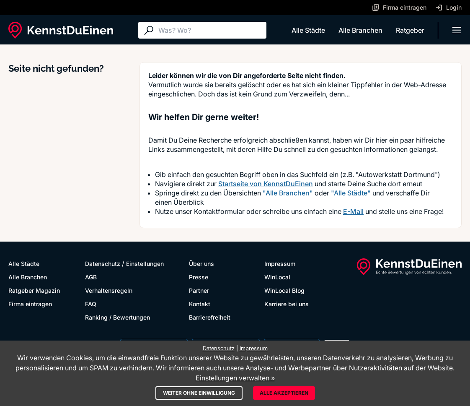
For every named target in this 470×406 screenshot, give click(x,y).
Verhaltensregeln (108, 290)
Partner (199, 290)
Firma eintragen (30, 303)
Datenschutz (102, 263)
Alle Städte (308, 30)
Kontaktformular (219, 211)
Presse (198, 277)
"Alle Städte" (351, 193)
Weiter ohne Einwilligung (199, 393)
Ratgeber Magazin (34, 290)
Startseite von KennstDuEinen (265, 184)
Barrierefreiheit (209, 317)
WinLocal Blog (284, 290)
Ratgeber (410, 30)
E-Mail (353, 211)
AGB (91, 277)
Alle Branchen (360, 30)
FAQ (90, 303)
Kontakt (199, 303)
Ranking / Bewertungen (117, 317)
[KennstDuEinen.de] (60, 30)
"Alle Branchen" (288, 193)
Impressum (279, 263)
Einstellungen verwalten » (235, 378)
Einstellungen (145, 263)
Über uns (201, 263)
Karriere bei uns (286, 303)
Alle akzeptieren (284, 393)
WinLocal (277, 277)
